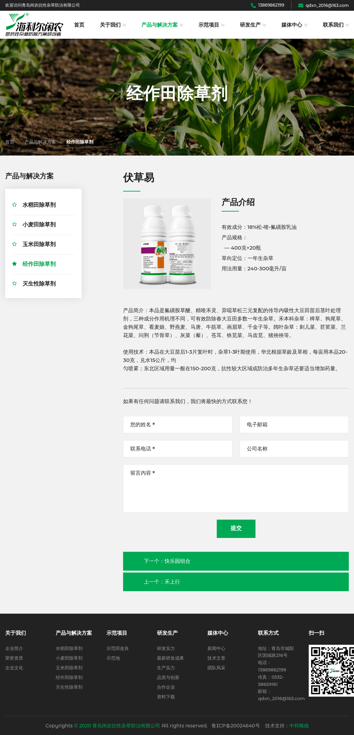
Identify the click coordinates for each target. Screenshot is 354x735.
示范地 (113, 658)
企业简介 (14, 648)
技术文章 (216, 658)
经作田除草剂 (39, 265)
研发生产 (250, 25)
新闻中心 (216, 648)
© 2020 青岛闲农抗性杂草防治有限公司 (117, 726)
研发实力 (166, 648)
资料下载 (166, 696)
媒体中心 (291, 25)
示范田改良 (117, 648)
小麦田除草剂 (39, 225)
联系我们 (333, 25)
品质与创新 (168, 677)
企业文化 (14, 667)
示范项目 (208, 25)
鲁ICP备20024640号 (236, 726)
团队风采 (216, 667)
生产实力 (166, 667)
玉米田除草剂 (39, 245)
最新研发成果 (170, 658)
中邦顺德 (299, 726)
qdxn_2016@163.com (323, 5)
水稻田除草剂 (39, 206)
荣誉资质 (14, 658)
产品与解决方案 (159, 25)
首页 (79, 25)
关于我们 (110, 25)
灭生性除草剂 (39, 284)
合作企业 (166, 687)
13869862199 (267, 5)
